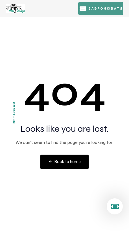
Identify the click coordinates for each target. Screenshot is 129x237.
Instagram (14, 113)
